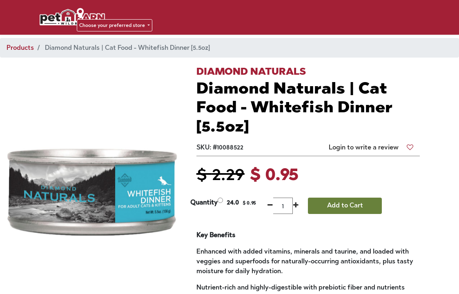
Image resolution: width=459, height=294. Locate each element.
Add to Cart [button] (345, 205)
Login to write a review (364, 147)
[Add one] (296, 206)
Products (20, 47)
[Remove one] (270, 206)
